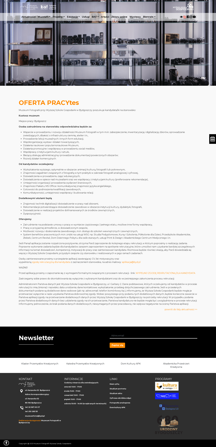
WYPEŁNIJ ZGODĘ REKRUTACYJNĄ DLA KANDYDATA (165, 273)
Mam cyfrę (114, 384)
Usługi (86, 16)
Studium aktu (116, 393)
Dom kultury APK (117, 407)
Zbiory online (119, 16)
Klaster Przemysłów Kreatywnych (39, 363)
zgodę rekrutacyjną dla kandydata (50, 262)
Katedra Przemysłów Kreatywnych (85, 363)
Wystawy (135, 16)
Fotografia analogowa (120, 403)
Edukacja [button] (72, 16)
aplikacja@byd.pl (131, 262)
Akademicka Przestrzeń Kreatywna (176, 365)
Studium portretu (118, 389)
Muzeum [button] (43, 16)
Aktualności (28, 16)
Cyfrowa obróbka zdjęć (120, 398)
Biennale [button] (148, 16)
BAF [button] (94, 16)
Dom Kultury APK (131, 363)
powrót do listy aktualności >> (181, 309)
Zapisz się (117, 345)
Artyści (105, 16)
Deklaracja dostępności (30, 420)
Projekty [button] (58, 16)
